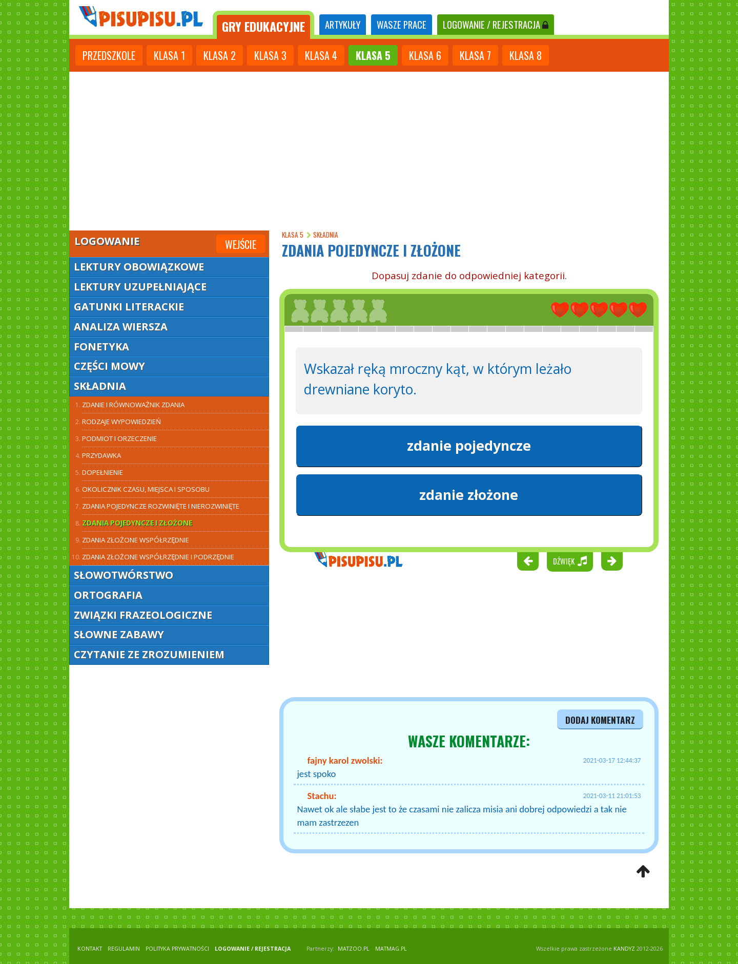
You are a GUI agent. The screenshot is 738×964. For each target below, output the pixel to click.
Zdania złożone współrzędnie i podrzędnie (158, 556)
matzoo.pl (354, 948)
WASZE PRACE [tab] (401, 24)
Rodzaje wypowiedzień (121, 421)
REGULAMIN (124, 948)
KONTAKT (89, 948)
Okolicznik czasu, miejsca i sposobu (146, 489)
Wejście (240, 244)
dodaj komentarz (600, 719)
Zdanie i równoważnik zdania (133, 404)
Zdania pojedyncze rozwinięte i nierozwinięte (160, 506)
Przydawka (101, 455)
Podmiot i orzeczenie (119, 438)
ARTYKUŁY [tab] (342, 24)
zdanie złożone (468, 495)
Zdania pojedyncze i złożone (137, 523)
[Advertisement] (369, 148)
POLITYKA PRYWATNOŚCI (177, 948)
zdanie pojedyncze (469, 445)
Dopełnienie (102, 472)
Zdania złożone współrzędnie (135, 539)
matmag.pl (391, 948)
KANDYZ (624, 948)
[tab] (263, 25)
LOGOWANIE (495, 24)
